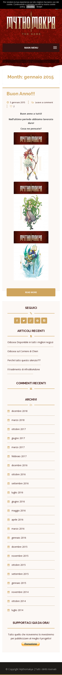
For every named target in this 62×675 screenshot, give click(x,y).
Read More (31, 292)
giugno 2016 (18, 501)
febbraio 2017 (19, 456)
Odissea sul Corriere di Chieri (22, 351)
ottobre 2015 (19, 564)
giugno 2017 (18, 438)
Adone (36, 369)
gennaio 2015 (19, 582)
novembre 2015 (20, 555)
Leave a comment (44, 102)
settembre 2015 (20, 573)
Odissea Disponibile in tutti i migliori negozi (30, 342)
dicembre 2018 (19, 411)
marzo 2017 (18, 447)
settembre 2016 (20, 483)
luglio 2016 (17, 492)
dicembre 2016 (19, 465)
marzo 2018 (18, 420)
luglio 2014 (17, 610)
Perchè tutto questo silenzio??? (24, 360)
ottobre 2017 (19, 429)
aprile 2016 (17, 519)
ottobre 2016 (19, 474)
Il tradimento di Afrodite (20, 369)
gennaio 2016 (19, 537)
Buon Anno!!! (21, 93)
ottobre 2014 (19, 601)
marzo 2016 (18, 528)
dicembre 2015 (19, 546)
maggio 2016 (19, 510)
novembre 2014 (20, 592)
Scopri (39, 7)
